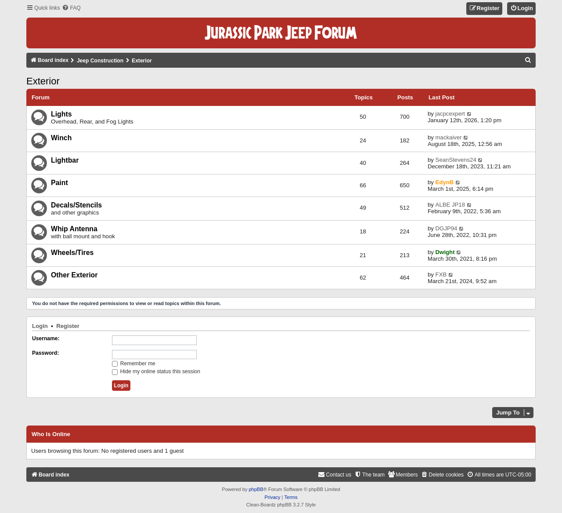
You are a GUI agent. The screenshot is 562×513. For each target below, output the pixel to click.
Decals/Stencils (76, 205)
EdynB (445, 182)
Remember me (133, 363)
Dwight (445, 252)
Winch (61, 138)
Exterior (43, 81)
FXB (441, 274)
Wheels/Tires (72, 252)
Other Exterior (74, 275)
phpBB (256, 489)
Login (40, 326)
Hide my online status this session (156, 371)
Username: (46, 338)
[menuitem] (71, 8)
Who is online (51, 434)
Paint (59, 182)
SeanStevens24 (456, 159)
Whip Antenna (74, 229)
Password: (45, 353)
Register (67, 326)
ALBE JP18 (450, 204)
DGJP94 (447, 228)
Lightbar (65, 160)
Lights (61, 114)
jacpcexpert (450, 113)
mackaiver (449, 137)
